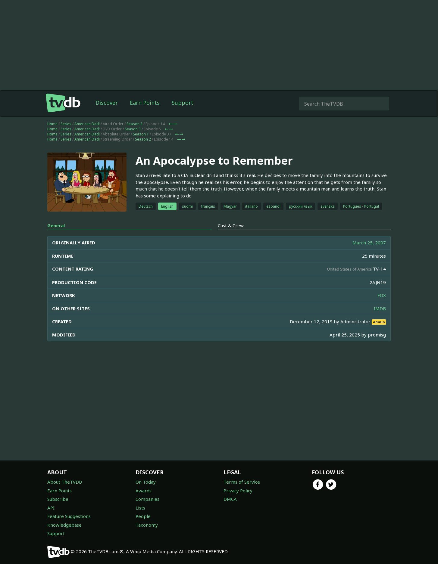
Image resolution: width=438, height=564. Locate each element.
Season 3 (134, 123)
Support (182, 102)
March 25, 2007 (369, 243)
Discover (106, 102)
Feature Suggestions (69, 516)
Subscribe (57, 499)
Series (66, 123)
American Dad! (87, 123)
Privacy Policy (238, 491)
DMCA (230, 499)
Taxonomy (147, 525)
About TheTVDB (64, 482)
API (51, 508)
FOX (381, 295)
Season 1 (141, 134)
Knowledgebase (64, 525)
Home (52, 123)
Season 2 (143, 139)
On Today (146, 482)
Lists (140, 508)
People (143, 516)
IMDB (380, 308)
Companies (147, 499)
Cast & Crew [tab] (231, 225)
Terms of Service (242, 482)
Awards (144, 491)
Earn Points (145, 102)
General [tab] (56, 225)
